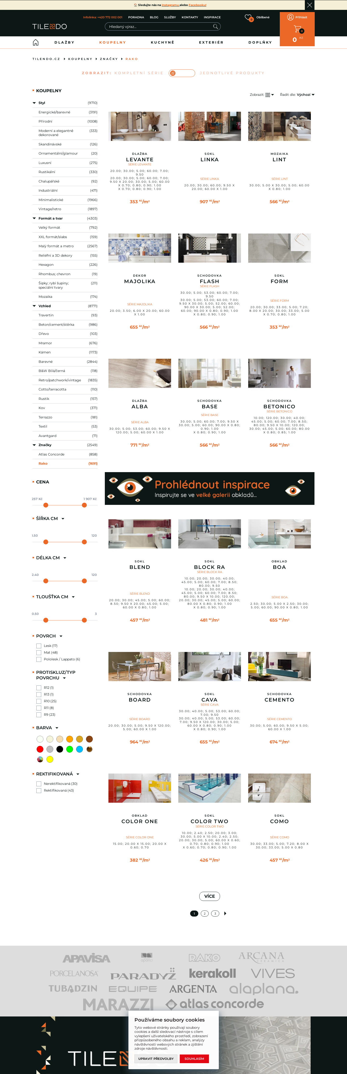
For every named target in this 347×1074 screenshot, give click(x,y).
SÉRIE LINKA (209, 175)
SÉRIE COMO (279, 833)
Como (279, 818)
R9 (46, 711)
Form (279, 278)
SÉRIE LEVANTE (139, 161)
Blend (139, 563)
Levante (140, 156)
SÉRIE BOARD (139, 715)
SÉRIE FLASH (209, 282)
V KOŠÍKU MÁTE (297, 27)
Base (210, 403)
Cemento (280, 696)
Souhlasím (195, 1059)
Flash (210, 278)
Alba (140, 403)
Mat (47, 649)
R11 (46, 704)
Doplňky (260, 39)
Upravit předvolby (156, 1059)
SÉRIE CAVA (210, 701)
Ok (309, 5)
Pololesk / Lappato (59, 656)
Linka (209, 156)
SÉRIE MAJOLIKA (139, 300)
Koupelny (112, 39)
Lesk (47, 642)
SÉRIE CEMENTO (279, 715)
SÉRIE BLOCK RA (209, 568)
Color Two (210, 818)
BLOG (154, 15)
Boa (279, 563)
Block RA (209, 563)
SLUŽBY (170, 15)
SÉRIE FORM (279, 297)
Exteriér (211, 39)
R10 (47, 698)
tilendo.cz (46, 55)
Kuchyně (163, 39)
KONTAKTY (189, 15)
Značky (109, 55)
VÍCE (209, 892)
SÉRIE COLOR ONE (140, 833)
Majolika (140, 278)
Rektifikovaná (55, 787)
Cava (209, 696)
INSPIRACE (212, 15)
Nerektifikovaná (57, 780)
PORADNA (136, 15)
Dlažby (64, 39)
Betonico (279, 403)
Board (140, 696)
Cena (42, 478)
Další (226, 910)
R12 (46, 684)
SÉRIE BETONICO (279, 408)
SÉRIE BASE (209, 411)
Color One (139, 818)
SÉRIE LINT (280, 175)
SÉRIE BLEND (140, 590)
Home (36, 39)
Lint (280, 156)
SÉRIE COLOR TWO (210, 823)
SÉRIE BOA (280, 593)
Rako (132, 55)
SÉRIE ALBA (140, 418)
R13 (46, 691)
